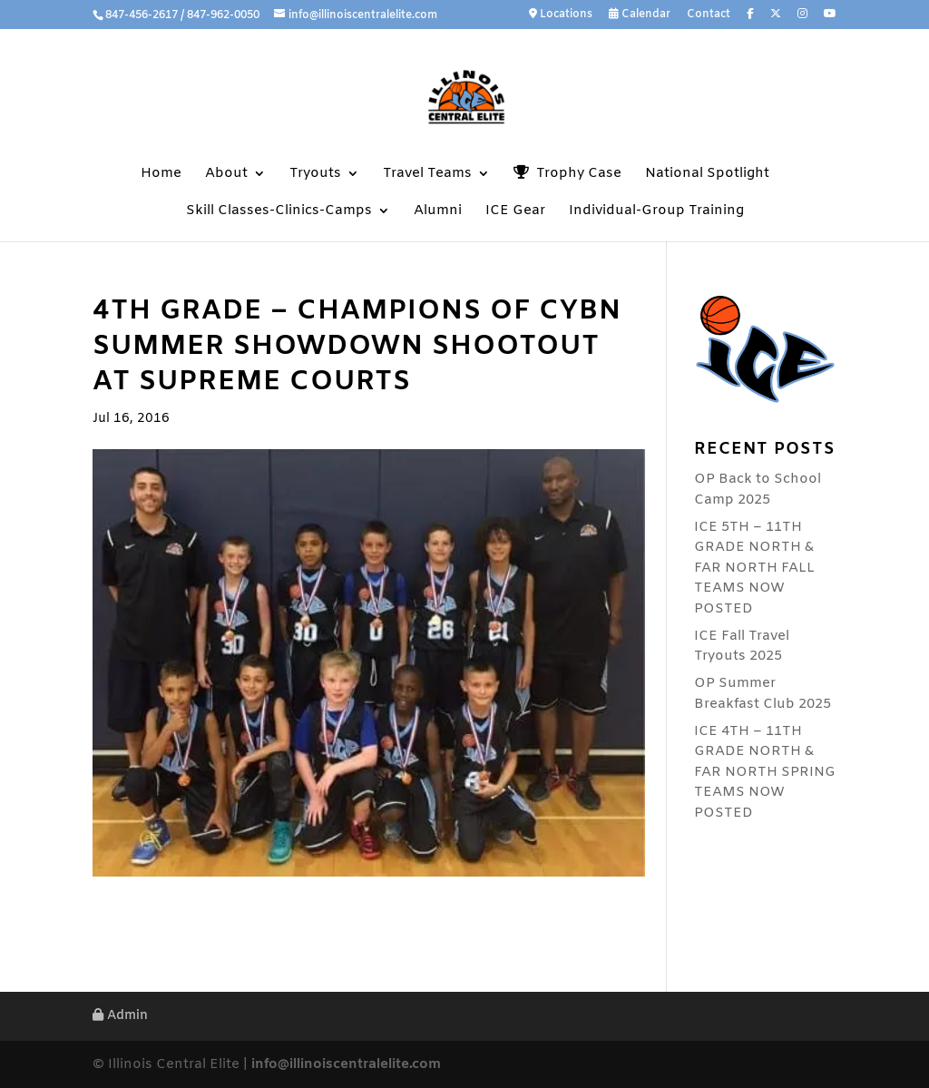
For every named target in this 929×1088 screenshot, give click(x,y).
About (226, 174)
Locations (560, 15)
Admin (120, 1015)
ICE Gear (515, 212)
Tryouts (315, 174)
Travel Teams (427, 174)
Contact (708, 15)
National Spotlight (707, 174)
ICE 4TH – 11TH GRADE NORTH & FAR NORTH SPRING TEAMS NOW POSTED (765, 772)
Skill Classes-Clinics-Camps (279, 212)
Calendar (639, 15)
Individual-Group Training (656, 212)
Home (161, 174)
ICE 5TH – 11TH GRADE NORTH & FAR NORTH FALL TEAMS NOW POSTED (754, 568)
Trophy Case (567, 173)
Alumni (438, 212)
